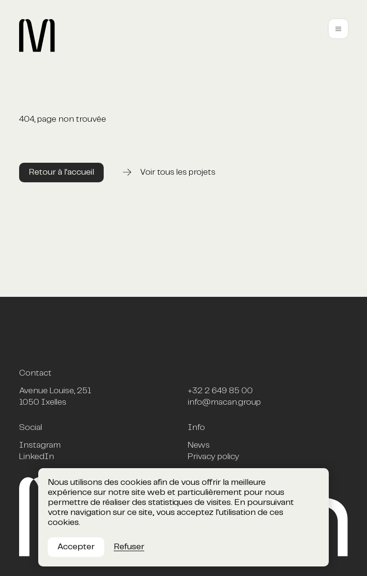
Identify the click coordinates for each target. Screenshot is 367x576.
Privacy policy (213, 456)
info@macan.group (224, 402)
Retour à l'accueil (61, 172)
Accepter (76, 547)
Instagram (40, 445)
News (199, 445)
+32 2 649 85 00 (220, 391)
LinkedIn (36, 456)
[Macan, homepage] (86, 50)
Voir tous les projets (178, 172)
